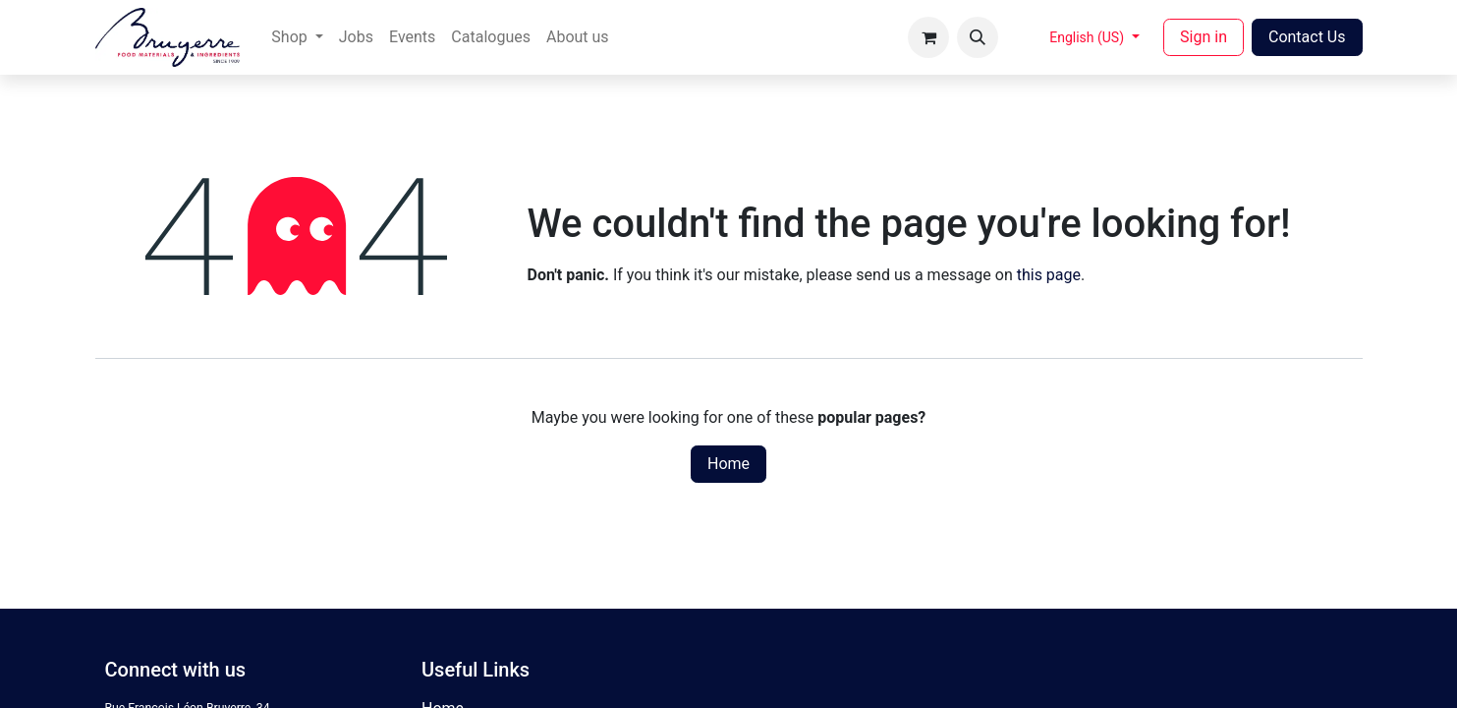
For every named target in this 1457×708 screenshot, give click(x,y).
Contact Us (1307, 37)
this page (1049, 275)
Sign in (1203, 37)
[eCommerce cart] (928, 37)
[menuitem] (296, 37)
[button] (977, 37)
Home (728, 463)
